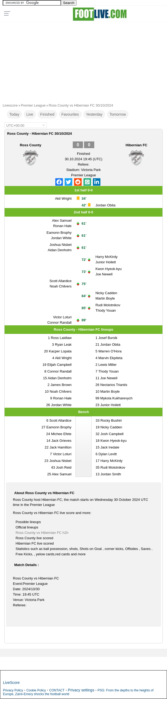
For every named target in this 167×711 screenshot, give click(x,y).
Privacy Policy (13, 690)
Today (14, 114)
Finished (47, 114)
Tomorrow (118, 114)
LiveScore (11, 682)
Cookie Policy (36, 690)
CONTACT (56, 690)
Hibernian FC (136, 145)
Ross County (30, 145)
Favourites (70, 114)
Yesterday (94, 114)
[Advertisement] (83, 60)
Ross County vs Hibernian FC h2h (42, 533)
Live (29, 114)
